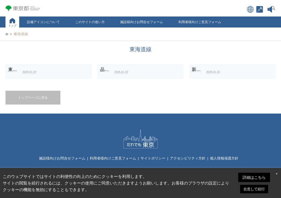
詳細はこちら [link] (254, 177)
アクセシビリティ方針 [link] (188, 158)
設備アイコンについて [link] (43, 22)
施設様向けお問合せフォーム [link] (141, 22)
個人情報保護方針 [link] (224, 158)
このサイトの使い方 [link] (90, 22)
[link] (260, 9)
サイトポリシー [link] (152, 158)
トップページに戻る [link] (33, 98)
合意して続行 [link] (254, 189)
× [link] (277, 174)
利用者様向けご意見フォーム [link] (199, 22)
